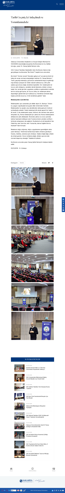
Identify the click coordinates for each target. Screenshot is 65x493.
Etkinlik (24, 58)
